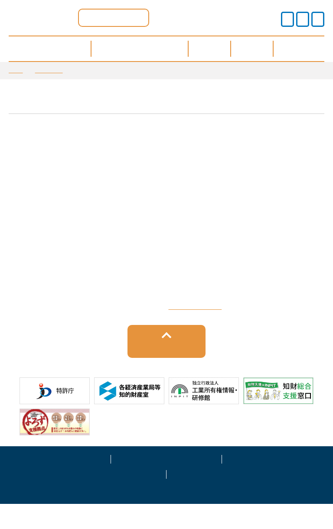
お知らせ (49, 70)
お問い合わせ (222, 498)
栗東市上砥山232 (188, 328)
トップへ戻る (166, 371)
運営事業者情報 (277, 483)
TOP (16, 70)
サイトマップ (111, 498)
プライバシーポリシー (166, 483)
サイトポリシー (55, 483)
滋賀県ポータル (113, 17)
